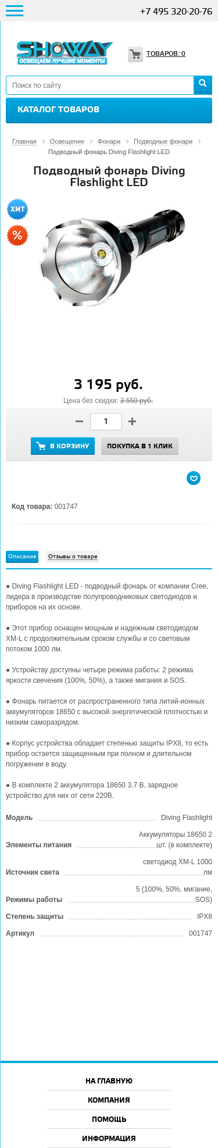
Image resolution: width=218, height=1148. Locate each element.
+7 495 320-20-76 (176, 12)
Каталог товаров (58, 110)
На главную (109, 1081)
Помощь (109, 1119)
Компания (109, 1100)
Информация (109, 1139)
